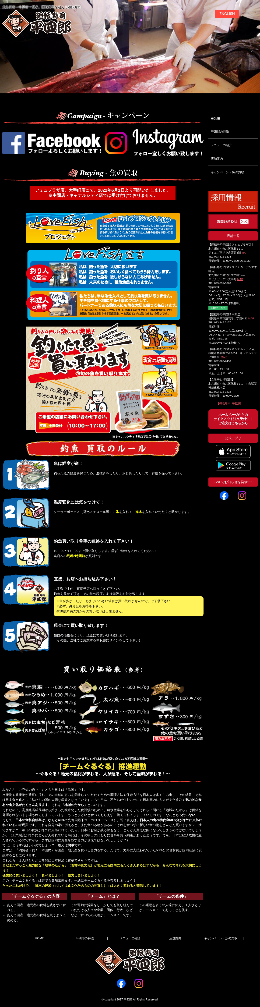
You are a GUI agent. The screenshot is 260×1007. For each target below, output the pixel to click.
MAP (244, 252)
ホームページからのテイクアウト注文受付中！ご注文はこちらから (233, 419)
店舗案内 (217, 158)
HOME (215, 118)
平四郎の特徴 (220, 131)
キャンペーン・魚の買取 (227, 172)
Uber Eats (218, 308)
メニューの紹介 (221, 145)
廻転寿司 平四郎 (230, 403)
